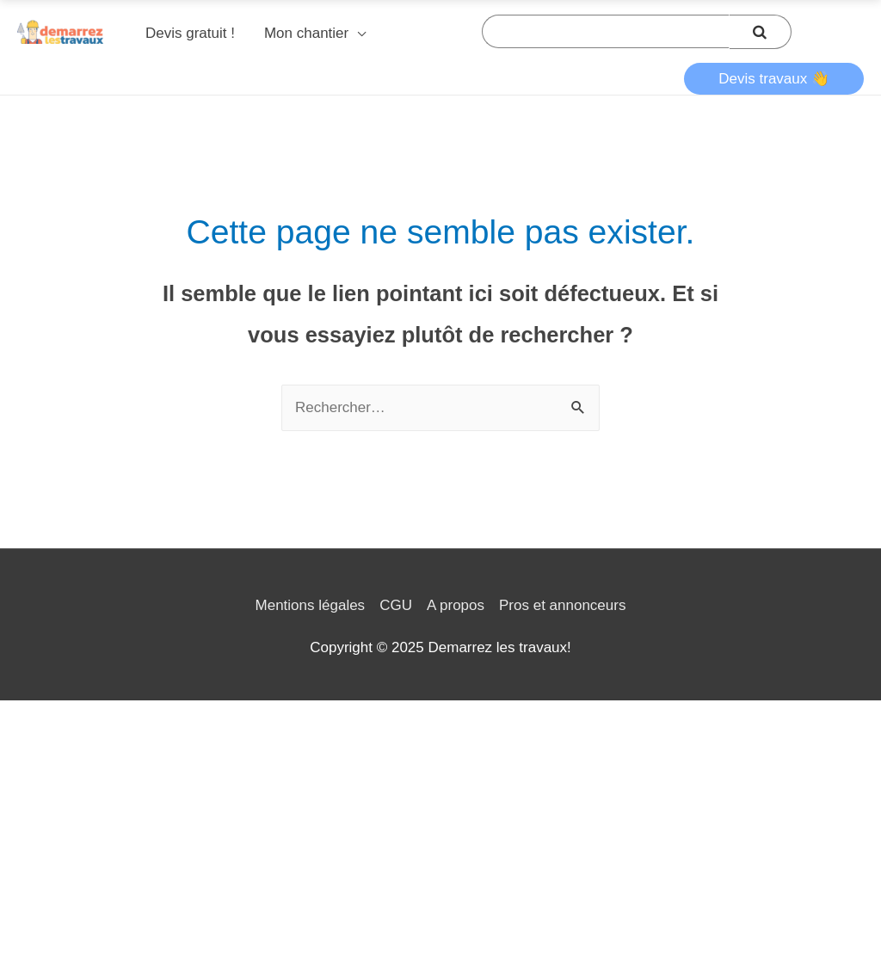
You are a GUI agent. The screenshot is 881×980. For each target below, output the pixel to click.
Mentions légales (311, 605)
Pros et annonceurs (562, 605)
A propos (455, 605)
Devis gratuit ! (190, 33)
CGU (395, 605)
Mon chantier (306, 33)
